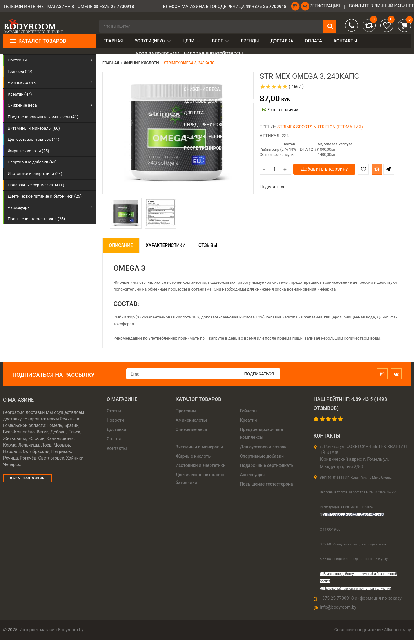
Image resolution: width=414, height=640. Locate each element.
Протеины (186, 410)
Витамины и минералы (199, 446)
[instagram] (384, 374)
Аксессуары (252, 474)
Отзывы (221, 245)
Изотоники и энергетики (200, 465)
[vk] (398, 374)
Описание (123, 245)
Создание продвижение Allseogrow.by (372, 629)
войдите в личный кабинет (381, 5)
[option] (126, 213)
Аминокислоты (191, 420)
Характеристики (173, 245)
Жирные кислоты (194, 456)
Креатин (248, 420)
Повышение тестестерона (266, 484)
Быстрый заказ (388, 169)
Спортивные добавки (262, 456)
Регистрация (324, 5)
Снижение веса (191, 429)
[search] (217, 26)
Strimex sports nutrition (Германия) (320, 126)
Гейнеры (249, 410)
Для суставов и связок (263, 446)
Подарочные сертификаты (267, 465)
